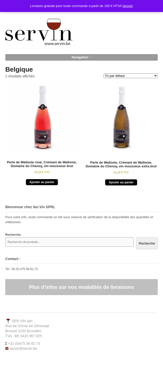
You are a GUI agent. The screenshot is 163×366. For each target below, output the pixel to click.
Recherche (147, 243)
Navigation (80, 57)
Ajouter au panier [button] (41, 182)
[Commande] (131, 75)
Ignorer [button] (128, 6)
